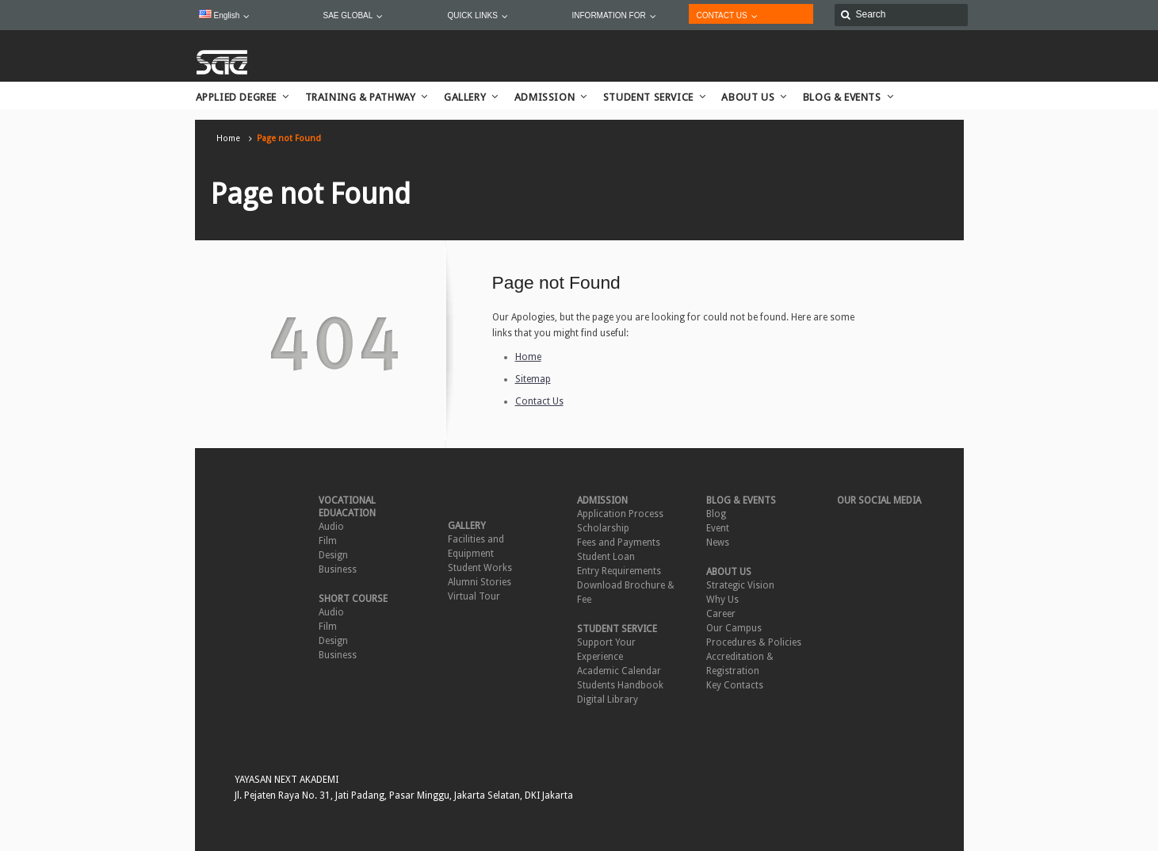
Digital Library (607, 699)
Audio (331, 526)
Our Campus (734, 628)
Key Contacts (734, 685)
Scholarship (603, 528)
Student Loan (606, 556)
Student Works (480, 567)
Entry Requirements (619, 571)
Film (328, 540)
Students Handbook (620, 685)
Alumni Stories (479, 582)
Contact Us (539, 401)
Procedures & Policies (753, 642)
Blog (716, 513)
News (717, 542)
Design (333, 555)
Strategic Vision (740, 585)
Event (717, 528)
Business (338, 569)
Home (228, 138)
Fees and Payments (618, 542)
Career (721, 613)
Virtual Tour (474, 596)
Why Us (722, 599)
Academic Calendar (619, 671)
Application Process (620, 513)
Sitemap (533, 379)
